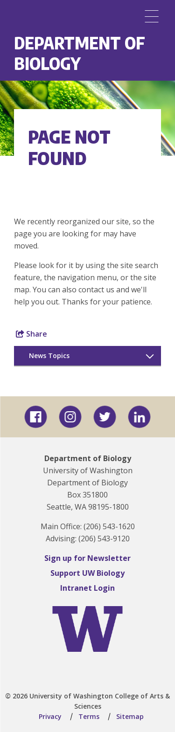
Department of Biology (79, 53)
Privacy (50, 716)
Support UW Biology (87, 573)
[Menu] (151, 16)
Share (31, 334)
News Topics (49, 355)
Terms (88, 716)
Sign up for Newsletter (87, 558)
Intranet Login (87, 588)
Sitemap (130, 716)
